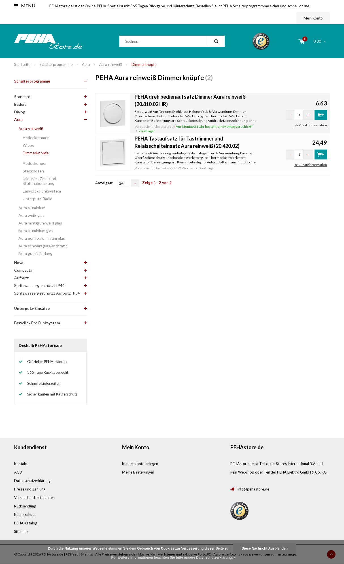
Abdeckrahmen (36, 137)
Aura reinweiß (110, 64)
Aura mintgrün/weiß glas (40, 223)
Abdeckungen (35, 163)
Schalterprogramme (56, 64)
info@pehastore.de (253, 489)
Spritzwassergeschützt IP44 (39, 285)
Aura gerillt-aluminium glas (41, 238)
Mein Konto (313, 18)
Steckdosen (33, 170)
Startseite (22, 64)
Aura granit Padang (35, 253)
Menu (24, 5)
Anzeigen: (104, 183)
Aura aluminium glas (35, 230)
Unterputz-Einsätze (32, 308)
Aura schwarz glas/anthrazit (42, 245)
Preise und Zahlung (29, 489)
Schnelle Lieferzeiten (43, 383)
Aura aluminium (31, 207)
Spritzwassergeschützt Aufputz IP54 (47, 293)
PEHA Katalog (25, 523)
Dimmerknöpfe (143, 64)
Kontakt (20, 463)
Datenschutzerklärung (32, 480)
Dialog (19, 111)
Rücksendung (25, 506)
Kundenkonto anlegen (140, 463)
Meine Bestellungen (138, 472)
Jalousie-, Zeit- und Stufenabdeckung (39, 181)
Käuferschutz (24, 514)
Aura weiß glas (31, 215)
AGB (18, 472)
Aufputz (21, 277)
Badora (20, 104)
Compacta (23, 270)
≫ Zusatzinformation (310, 125)
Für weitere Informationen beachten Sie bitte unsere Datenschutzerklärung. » (173, 557)
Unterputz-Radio (37, 198)
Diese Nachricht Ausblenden (265, 548)
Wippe (28, 145)
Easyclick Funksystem (42, 191)
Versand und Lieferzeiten (34, 497)
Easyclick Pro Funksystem (37, 323)
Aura (86, 64)
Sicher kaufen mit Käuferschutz (52, 394)
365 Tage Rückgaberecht (47, 372)
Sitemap (21, 531)
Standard (22, 96)
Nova (18, 262)
